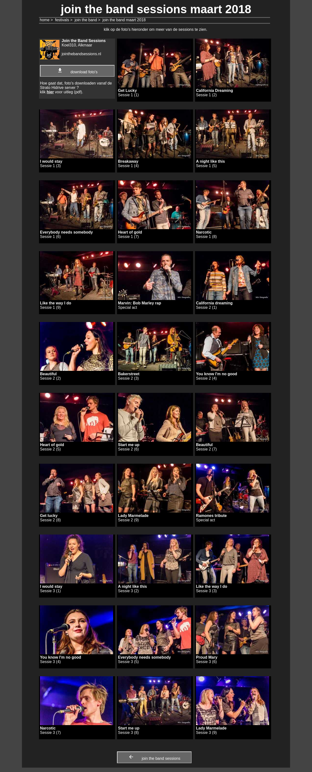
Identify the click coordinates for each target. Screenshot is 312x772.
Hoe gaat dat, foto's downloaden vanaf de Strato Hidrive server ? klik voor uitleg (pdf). (76, 87)
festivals (62, 20)
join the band (86, 20)
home (44, 20)
